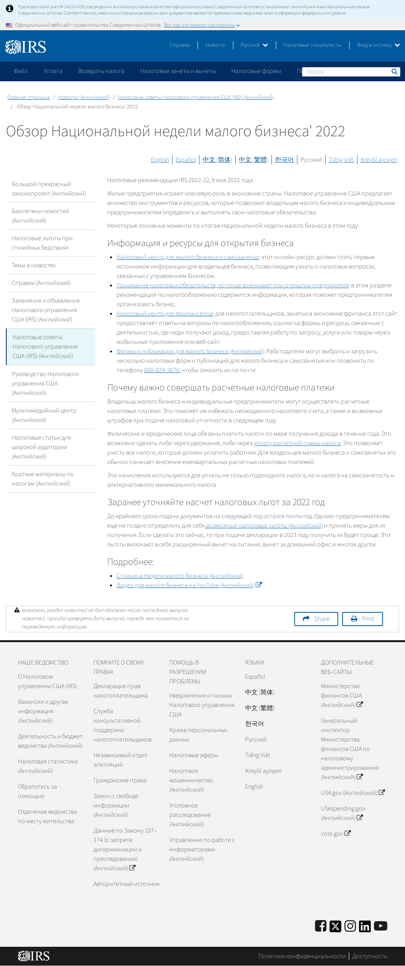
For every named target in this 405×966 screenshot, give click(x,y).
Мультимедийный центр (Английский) (44, 415)
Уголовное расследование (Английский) (190, 815)
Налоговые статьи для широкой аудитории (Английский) (41, 446)
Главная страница (28, 97)
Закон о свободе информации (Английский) (115, 805)
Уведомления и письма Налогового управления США (202, 705)
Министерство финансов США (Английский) (342, 695)
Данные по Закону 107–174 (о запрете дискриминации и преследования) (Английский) (125, 849)
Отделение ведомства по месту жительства (47, 816)
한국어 (284, 159)
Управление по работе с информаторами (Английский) (202, 849)
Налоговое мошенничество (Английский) (191, 780)
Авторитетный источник (126, 884)
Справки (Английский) (41, 283)
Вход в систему (378, 45)
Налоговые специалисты (312, 45)
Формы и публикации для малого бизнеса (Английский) (190, 351)
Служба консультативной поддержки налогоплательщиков (122, 725)
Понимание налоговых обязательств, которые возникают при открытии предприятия (233, 285)
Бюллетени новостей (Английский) (40, 216)
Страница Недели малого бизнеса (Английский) (180, 576)
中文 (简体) (217, 159)
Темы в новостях (33, 265)
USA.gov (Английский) (353, 793)
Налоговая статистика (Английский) (48, 766)
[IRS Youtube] (380, 926)
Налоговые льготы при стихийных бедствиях (42, 243)
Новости (215, 45)
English (160, 159)
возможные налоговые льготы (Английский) (264, 525)
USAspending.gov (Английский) (343, 813)
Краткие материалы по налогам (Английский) (43, 478)
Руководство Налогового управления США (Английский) (45, 383)
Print (368, 619)
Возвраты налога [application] (101, 71)
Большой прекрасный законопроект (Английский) (49, 189)
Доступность (369, 956)
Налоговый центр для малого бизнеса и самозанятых (188, 257)
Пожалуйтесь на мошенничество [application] (341, 71)
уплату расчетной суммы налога (297, 443)
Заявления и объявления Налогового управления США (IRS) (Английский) (46, 310)
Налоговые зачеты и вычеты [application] (178, 71)
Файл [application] (21, 71)
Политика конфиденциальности (302, 956)
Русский (254, 45)
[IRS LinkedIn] (365, 929)
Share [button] (322, 619)
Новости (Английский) (84, 97)
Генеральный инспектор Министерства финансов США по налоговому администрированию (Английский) (350, 749)
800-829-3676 (162, 370)
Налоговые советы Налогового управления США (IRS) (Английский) (196, 97)
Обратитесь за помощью (37, 791)
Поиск (394, 71)
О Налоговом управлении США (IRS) (47, 681)
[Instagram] (350, 926)
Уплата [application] (53, 71)
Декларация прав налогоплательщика (120, 691)
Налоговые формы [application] (256, 71)
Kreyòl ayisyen (379, 159)
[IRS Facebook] (320, 926)
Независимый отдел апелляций (120, 760)
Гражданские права (120, 780)
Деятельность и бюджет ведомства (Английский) (50, 741)
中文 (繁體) (253, 159)
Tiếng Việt (341, 159)
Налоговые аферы (193, 755)
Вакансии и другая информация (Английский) (43, 711)
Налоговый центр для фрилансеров (165, 313)
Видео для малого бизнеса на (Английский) (189, 585)
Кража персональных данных (198, 735)
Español (186, 159)
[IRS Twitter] (335, 929)
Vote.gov (335, 833)
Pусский (256, 739)
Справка (180, 45)
